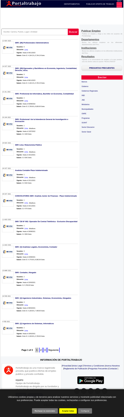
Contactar (113, 368)
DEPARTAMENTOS (72, 4)
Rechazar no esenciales (45, 411)
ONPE (84, 114)
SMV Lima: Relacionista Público (28, 145)
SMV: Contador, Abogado (25, 272)
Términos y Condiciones (93, 366)
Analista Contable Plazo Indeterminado (31, 170)
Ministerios (85, 104)
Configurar (85, 411)
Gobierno (85, 86)
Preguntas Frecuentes (98, 368)
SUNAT (84, 123)
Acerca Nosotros (112, 366)
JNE (83, 100)
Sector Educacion (88, 127)
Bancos (84, 82)
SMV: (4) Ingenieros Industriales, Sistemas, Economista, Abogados (43, 298)
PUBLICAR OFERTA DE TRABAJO (100, 4)
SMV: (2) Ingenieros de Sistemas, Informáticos (34, 323)
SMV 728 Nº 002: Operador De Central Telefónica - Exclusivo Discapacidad (46, 221)
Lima (26, 50)
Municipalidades (87, 109)
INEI (83, 95)
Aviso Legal (77, 366)
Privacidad (66, 366)
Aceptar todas (68, 411)
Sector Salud (86, 132)
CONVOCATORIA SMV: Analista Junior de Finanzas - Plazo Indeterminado (46, 196)
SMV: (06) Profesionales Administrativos (32, 43)
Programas (86, 118)
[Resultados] (88, 57)
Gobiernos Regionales (90, 91)
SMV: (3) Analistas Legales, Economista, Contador (36, 247)
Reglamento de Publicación (75, 368)
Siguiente (53, 350)
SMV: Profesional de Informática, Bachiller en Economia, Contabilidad (44, 94)
